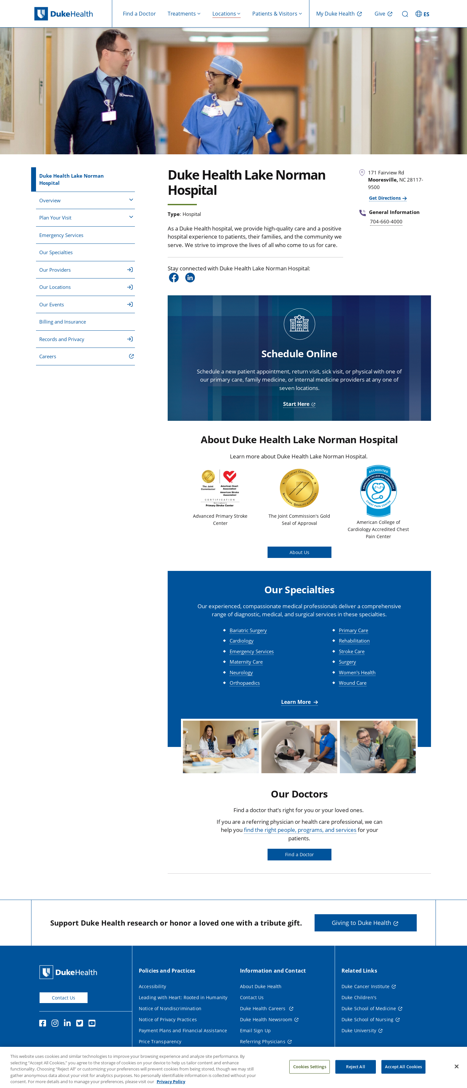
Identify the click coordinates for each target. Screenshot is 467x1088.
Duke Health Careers (263, 1008)
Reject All (355, 1074)
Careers (47, 356)
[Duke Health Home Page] (69, 972)
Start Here (296, 404)
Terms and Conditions (163, 1052)
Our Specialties (56, 252)
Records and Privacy (86, 339)
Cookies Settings (309, 1074)
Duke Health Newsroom (266, 1019)
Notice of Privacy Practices (168, 1019)
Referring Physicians (262, 1041)
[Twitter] (81, 1024)
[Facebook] (44, 1024)
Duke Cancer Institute (365, 986)
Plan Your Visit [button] (86, 217)
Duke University (358, 1030)
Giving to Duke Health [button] (361, 923)
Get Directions (385, 198)
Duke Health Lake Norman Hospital (71, 179)
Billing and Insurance (62, 321)
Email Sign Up (255, 1030)
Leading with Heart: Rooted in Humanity (183, 997)
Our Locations (86, 287)
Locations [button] (224, 13)
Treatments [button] (182, 13)
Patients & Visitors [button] (274, 13)
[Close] (456, 1074)
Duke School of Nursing (367, 1019)
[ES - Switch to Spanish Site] (423, 13)
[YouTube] (93, 1024)
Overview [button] (86, 200)
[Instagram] (56, 1024)
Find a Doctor (139, 13)
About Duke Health (260, 986)
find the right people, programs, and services (300, 830)
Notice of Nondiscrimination (170, 1008)
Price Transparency (160, 1041)
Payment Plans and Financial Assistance (183, 1030)
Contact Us (63, 998)
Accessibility (152, 986)
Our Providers (86, 269)
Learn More (296, 701)
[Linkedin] (69, 1024)
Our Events (86, 304)
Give (380, 13)
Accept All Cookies (403, 1074)
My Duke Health (335, 13)
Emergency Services (61, 235)
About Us (299, 552)
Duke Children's (359, 997)
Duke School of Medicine (368, 1008)
